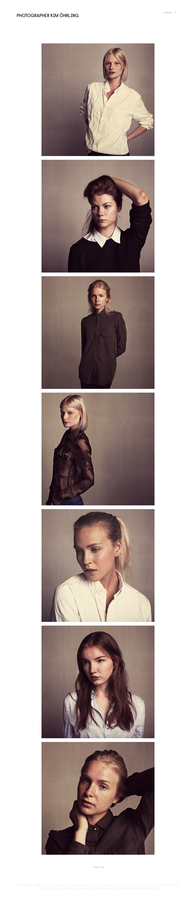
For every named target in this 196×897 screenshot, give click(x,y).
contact (167, 12)
